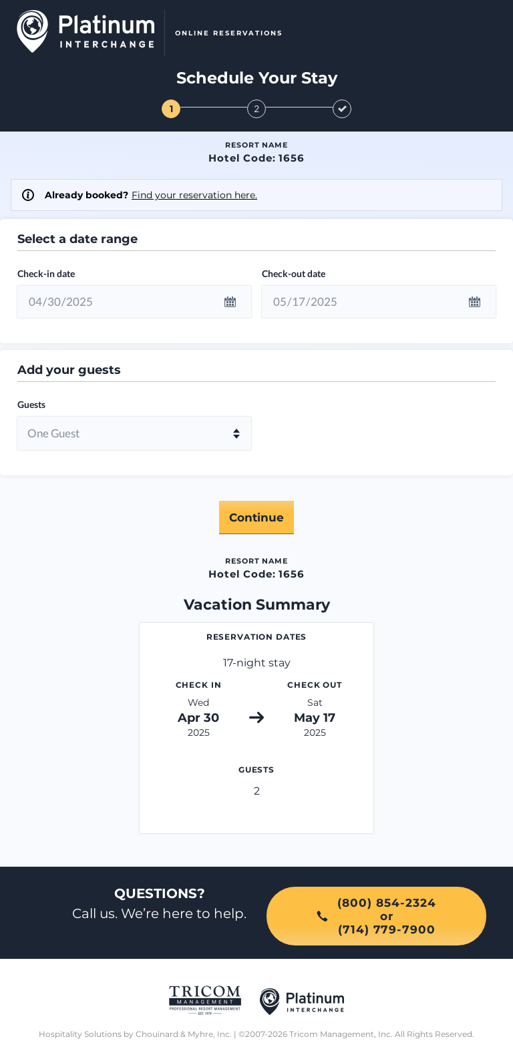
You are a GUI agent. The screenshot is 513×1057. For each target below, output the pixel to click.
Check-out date (293, 273)
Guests (31, 404)
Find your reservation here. (194, 195)
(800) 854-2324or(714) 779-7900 (376, 916)
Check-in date (46, 273)
